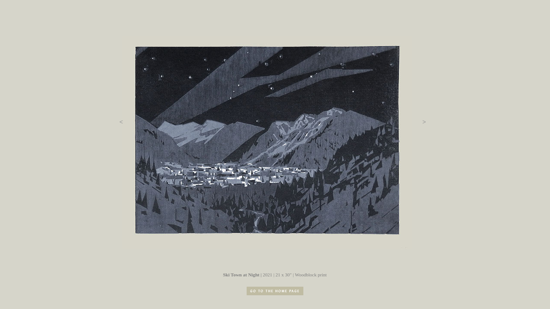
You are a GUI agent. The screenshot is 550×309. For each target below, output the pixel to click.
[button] (121, 121)
